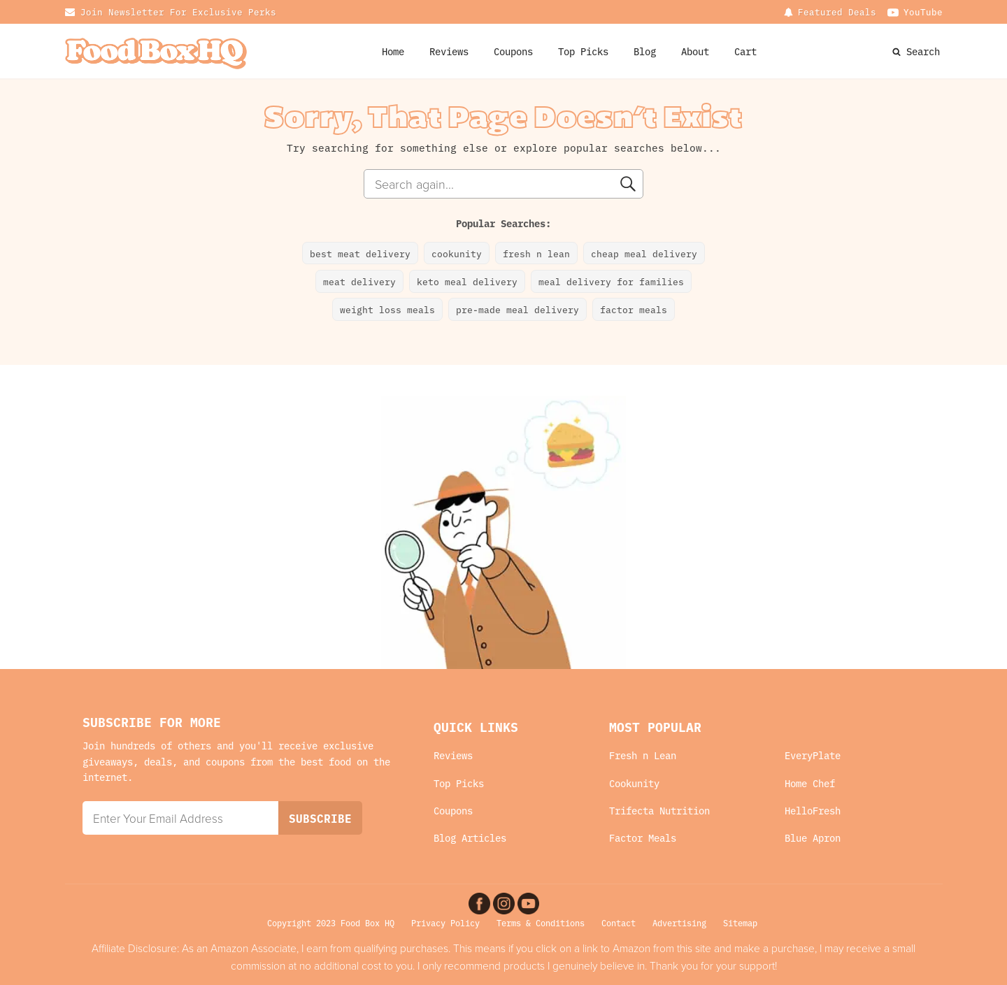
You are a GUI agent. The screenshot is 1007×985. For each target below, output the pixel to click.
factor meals (633, 309)
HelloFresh (813, 810)
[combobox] (503, 184)
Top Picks (583, 51)
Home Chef (810, 783)
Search (923, 51)
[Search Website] (898, 51)
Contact (618, 922)
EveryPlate (813, 755)
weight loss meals (387, 309)
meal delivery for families (611, 281)
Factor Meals (642, 838)
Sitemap (740, 922)
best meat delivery (360, 253)
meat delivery (359, 281)
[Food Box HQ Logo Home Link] (156, 51)
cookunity (456, 253)
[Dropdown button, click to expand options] (830, 11)
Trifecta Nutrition (659, 810)
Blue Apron (813, 838)
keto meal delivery (467, 281)
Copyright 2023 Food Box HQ (330, 922)
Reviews (449, 51)
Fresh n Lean (642, 755)
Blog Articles (470, 838)
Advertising (679, 922)
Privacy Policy (445, 922)
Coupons (453, 810)
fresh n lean (536, 253)
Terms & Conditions (541, 922)
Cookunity (634, 783)
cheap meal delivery (644, 253)
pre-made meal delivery (517, 309)
